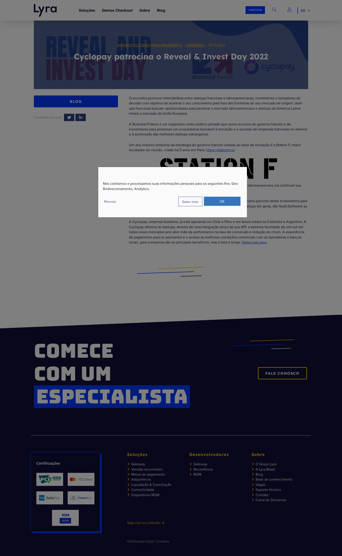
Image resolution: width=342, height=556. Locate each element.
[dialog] (172, 192)
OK (222, 201)
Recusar (110, 201)
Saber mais (190, 201)
